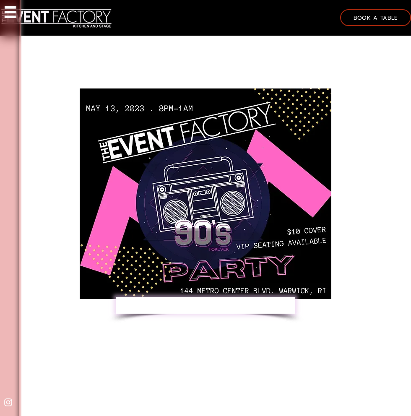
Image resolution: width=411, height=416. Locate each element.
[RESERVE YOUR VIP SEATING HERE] (205, 305)
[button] (10, 12)
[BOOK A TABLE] (375, 17)
